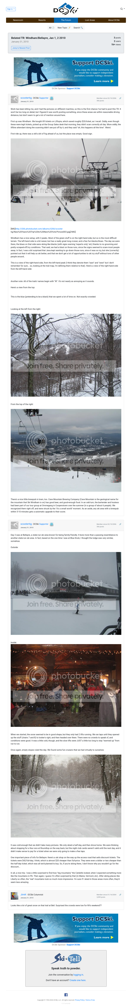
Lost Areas (90, 20)
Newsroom (18, 20)
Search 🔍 (78, 28)
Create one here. (78, 980)
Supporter (43, 98)
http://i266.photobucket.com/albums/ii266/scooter (39, 229)
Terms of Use (90, 1000)
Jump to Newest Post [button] (21, 48)
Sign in (10, 9)
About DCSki (114, 20)
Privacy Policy (80, 1000)
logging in (78, 974)
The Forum (66, 20)
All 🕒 (51, 28)
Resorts (42, 20)
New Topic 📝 (64, 28)
